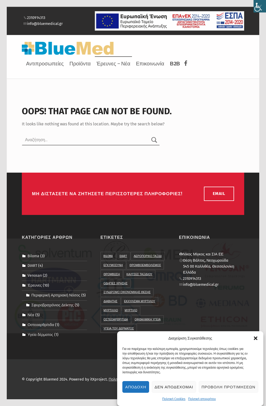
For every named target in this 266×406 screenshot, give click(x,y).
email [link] (219, 193)
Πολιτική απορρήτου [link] (202, 401)
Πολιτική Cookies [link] (173, 401)
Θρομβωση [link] (111, 274)
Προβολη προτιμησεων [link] (228, 389)
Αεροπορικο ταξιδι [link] (148, 256)
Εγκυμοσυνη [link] (113, 265)
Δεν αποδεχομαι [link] (174, 389)
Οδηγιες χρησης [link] (115, 283)
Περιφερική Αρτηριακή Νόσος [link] (55, 295)
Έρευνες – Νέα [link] (113, 63)
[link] (260, 6)
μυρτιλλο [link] (110, 310)
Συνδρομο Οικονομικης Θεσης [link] (126, 292)
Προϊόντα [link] (80, 63)
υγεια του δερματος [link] (118, 328)
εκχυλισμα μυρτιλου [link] (139, 301)
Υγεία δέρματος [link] (40, 334)
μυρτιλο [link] (131, 310)
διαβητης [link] (110, 301)
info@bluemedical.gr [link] (43, 23)
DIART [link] (32, 265)
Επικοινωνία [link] (150, 63)
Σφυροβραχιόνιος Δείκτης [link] (52, 305)
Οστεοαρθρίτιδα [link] (41, 324)
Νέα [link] (31, 315)
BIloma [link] (108, 256)
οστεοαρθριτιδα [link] (115, 319)
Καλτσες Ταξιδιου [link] (139, 274)
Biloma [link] (33, 255)
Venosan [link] (35, 275)
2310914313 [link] (34, 17)
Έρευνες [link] (35, 285)
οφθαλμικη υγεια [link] (148, 319)
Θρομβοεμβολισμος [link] (145, 265)
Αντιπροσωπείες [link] (45, 63)
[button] (255, 340)
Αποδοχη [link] (135, 389)
